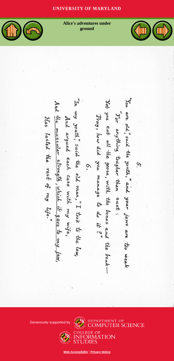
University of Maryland (87, 8)
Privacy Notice (101, 351)
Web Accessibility (76, 351)
